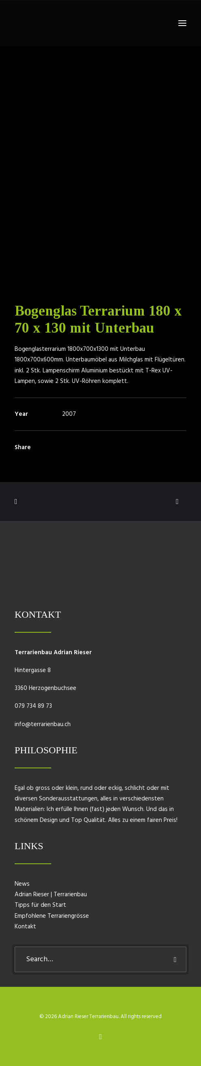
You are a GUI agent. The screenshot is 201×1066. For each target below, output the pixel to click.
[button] (182, 23)
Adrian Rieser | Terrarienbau (51, 895)
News (22, 884)
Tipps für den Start (40, 905)
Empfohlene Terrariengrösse (52, 916)
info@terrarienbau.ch (43, 724)
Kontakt (25, 927)
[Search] (100, 959)
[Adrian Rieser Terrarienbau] (27, 23)
